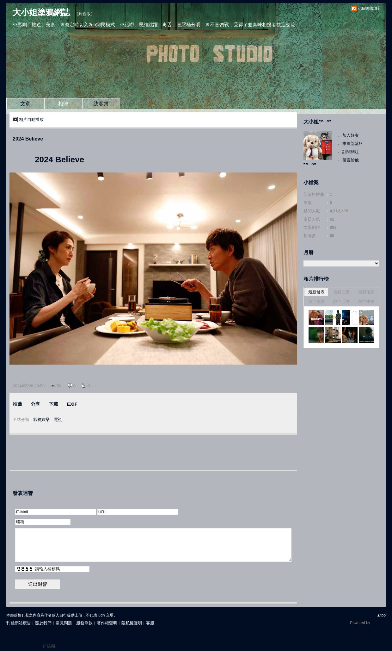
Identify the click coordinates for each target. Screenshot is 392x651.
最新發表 (316, 292)
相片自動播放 (31, 119)
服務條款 (84, 623)
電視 (58, 419)
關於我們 (43, 623)
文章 (25, 103)
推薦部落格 (352, 143)
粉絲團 (49, 646)
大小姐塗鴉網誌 (41, 12)
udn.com (378, 623)
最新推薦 (366, 292)
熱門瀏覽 (316, 301)
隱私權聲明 (131, 623)
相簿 (63, 103)
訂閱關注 (350, 151)
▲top (381, 615)
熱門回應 (341, 301)
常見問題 (64, 623)
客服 (150, 623)
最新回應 (341, 292)
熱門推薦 (366, 301)
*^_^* (309, 164)
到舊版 (84, 13)
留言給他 (350, 160)
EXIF (72, 404)
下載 (53, 404)
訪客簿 (101, 103)
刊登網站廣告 (18, 623)
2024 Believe (28, 138)
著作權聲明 (107, 623)
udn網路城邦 (370, 8)
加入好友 (350, 135)
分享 (35, 404)
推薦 (17, 404)
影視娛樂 (41, 419)
